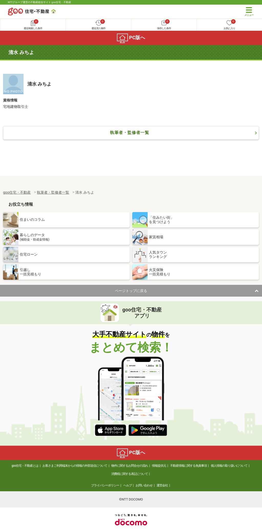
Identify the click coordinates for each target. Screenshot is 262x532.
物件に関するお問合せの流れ (129, 465)
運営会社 (162, 485)
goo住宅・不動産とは (25, 465)
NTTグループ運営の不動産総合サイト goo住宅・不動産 (39, 2)
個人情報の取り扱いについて (229, 465)
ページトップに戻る (131, 291)
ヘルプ (127, 485)
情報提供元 (159, 465)
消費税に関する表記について (129, 474)
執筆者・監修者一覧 (129, 132)
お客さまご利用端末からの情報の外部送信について (74, 465)
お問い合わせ (144, 485)
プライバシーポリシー (105, 485)
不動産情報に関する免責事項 (188, 465)
